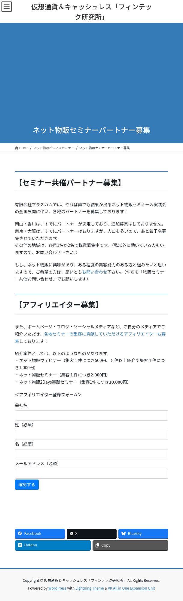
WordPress (57, 587)
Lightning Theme (89, 587)
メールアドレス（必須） (38, 463)
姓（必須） (25, 425)
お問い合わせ (94, 272)
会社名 (21, 405)
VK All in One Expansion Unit (131, 587)
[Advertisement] (91, 75)
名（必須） (25, 444)
